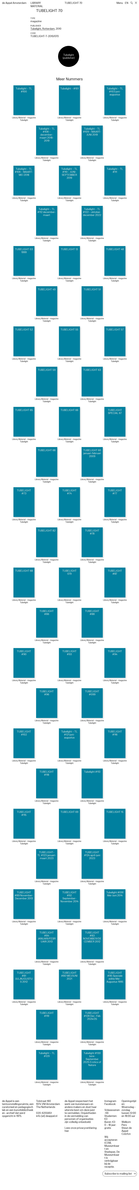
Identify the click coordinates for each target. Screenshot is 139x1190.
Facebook (110, 1104)
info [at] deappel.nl (46, 1116)
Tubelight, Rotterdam (42, 29)
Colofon (126, 1134)
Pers (124, 1125)
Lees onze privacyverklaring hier (81, 1129)
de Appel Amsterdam (14, 3)
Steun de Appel (126, 1129)
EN (126, 3)
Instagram (110, 1101)
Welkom (126, 1122)
